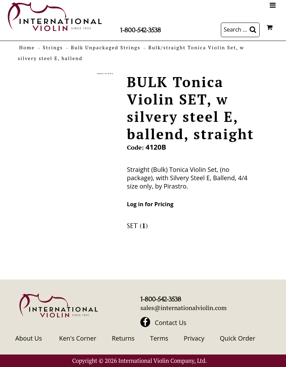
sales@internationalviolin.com (183, 307)
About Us (28, 338)
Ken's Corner (77, 338)
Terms (159, 338)
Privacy (194, 338)
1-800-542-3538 (140, 30)
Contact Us (171, 322)
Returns (123, 338)
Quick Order (237, 338)
